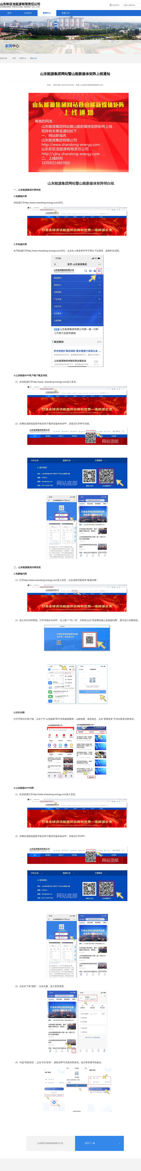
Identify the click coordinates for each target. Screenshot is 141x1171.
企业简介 (28, 13)
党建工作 (66, 13)
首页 (9, 13)
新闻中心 (47, 13)
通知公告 (33, 58)
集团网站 (115, 5)
